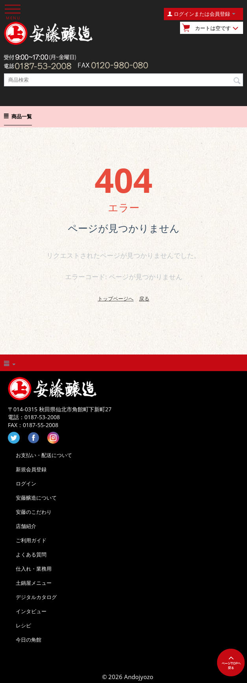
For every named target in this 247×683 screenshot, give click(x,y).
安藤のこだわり (34, 511)
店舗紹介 (26, 526)
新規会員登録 (31, 469)
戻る (144, 298)
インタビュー (31, 611)
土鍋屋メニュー (34, 582)
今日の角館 (28, 639)
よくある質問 (31, 554)
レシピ (23, 625)
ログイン (26, 483)
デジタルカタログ (36, 597)
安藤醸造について (36, 497)
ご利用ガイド (31, 540)
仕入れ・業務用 (34, 568)
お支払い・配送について (44, 455)
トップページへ (116, 298)
